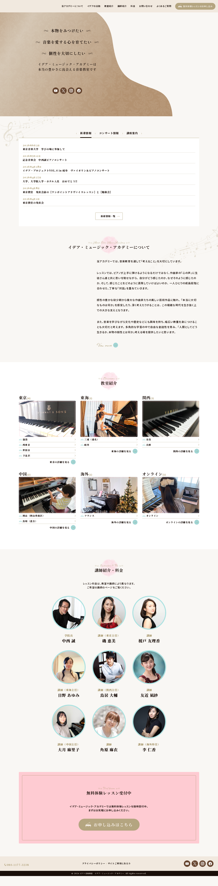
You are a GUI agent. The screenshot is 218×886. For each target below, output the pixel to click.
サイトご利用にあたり (119, 868)
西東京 (26, 444)
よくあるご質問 (164, 6)
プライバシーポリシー (93, 868)
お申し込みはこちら (109, 824)
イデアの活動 (93, 6)
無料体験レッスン (195, 6)
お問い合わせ (146, 6)
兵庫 (148, 444)
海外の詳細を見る (124, 522)
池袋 (25, 439)
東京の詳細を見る (63, 462)
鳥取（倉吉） (30, 521)
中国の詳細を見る (63, 527)
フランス (89, 515)
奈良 (148, 439)
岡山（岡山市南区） (34, 515)
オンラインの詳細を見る (182, 522)
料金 (133, 6)
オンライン (152, 515)
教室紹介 (109, 6)
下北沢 (26, 455)
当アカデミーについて (72, 6)
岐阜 (86, 444)
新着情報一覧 (110, 216)
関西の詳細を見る (186, 451)
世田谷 (26, 450)
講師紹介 (122, 6)
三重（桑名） (91, 439)
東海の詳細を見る (124, 451)
